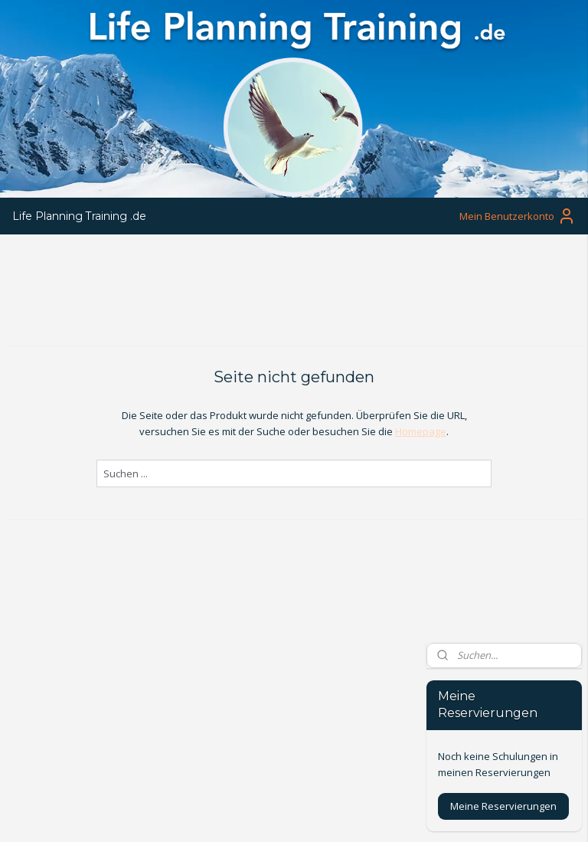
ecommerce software (346, 814)
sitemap (253, 814)
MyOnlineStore (482, 814)
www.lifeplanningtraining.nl (267, 698)
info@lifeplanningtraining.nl (268, 681)
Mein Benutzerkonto (517, 216)
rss (286, 814)
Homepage (336, 431)
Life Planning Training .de (79, 216)
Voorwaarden (39, 728)
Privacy (23, 745)
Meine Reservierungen (503, 409)
